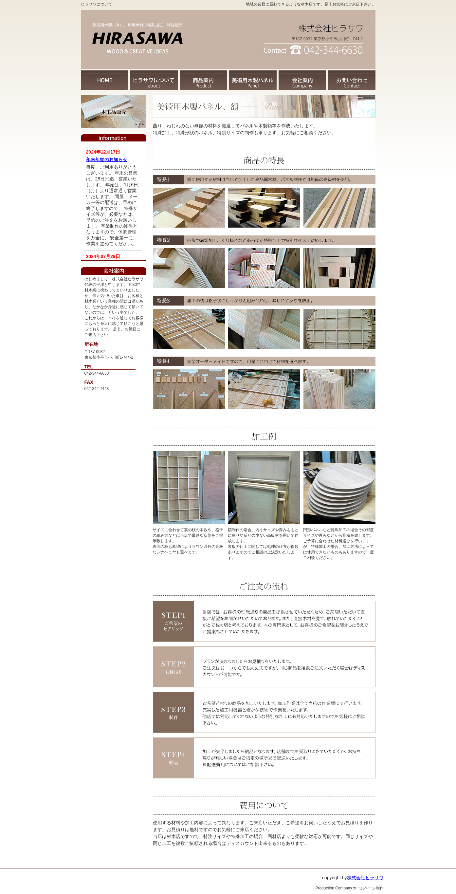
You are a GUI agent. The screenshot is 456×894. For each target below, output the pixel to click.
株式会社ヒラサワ (365, 877)
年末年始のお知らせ (106, 159)
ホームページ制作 (368, 888)
